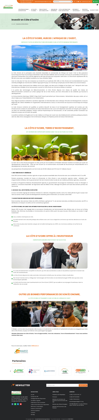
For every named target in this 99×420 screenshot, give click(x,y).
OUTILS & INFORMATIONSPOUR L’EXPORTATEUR (65, 10)
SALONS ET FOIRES (94, 10)
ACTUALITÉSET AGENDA (34, 10)
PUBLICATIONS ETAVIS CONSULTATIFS (44, 10)
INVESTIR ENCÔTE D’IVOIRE (85, 10)
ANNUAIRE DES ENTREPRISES (54, 10)
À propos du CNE (86, 1)
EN (97, 1)
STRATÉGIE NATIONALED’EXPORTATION (24, 10)
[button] (90, 371)
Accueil (13, 24)
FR (95, 1)
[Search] (71, 1)
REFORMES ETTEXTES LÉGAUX (77, 10)
